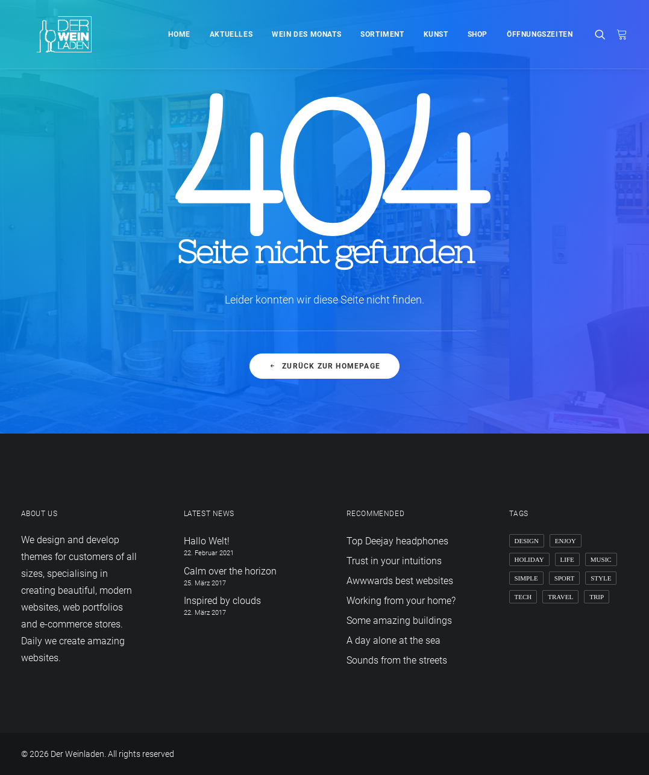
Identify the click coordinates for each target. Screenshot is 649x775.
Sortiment (382, 34)
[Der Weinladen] (49, 34)
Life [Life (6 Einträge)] (567, 559)
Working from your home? (401, 600)
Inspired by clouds (222, 600)
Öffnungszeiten (539, 34)
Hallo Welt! (207, 541)
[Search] (603, 34)
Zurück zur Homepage (324, 366)
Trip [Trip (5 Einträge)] (596, 596)
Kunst (436, 34)
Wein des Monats (306, 34)
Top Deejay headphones (397, 541)
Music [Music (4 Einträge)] (601, 559)
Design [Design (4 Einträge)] (527, 540)
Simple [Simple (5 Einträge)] (526, 578)
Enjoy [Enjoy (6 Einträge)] (565, 540)
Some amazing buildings (399, 620)
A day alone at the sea (393, 640)
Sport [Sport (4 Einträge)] (564, 578)
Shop (478, 34)
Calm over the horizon (230, 571)
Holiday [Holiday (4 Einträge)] (529, 559)
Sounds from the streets (396, 660)
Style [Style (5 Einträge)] (601, 578)
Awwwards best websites (399, 581)
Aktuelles (231, 34)
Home (179, 34)
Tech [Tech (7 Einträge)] (523, 596)
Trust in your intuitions (394, 561)
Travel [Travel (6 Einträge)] (560, 596)
